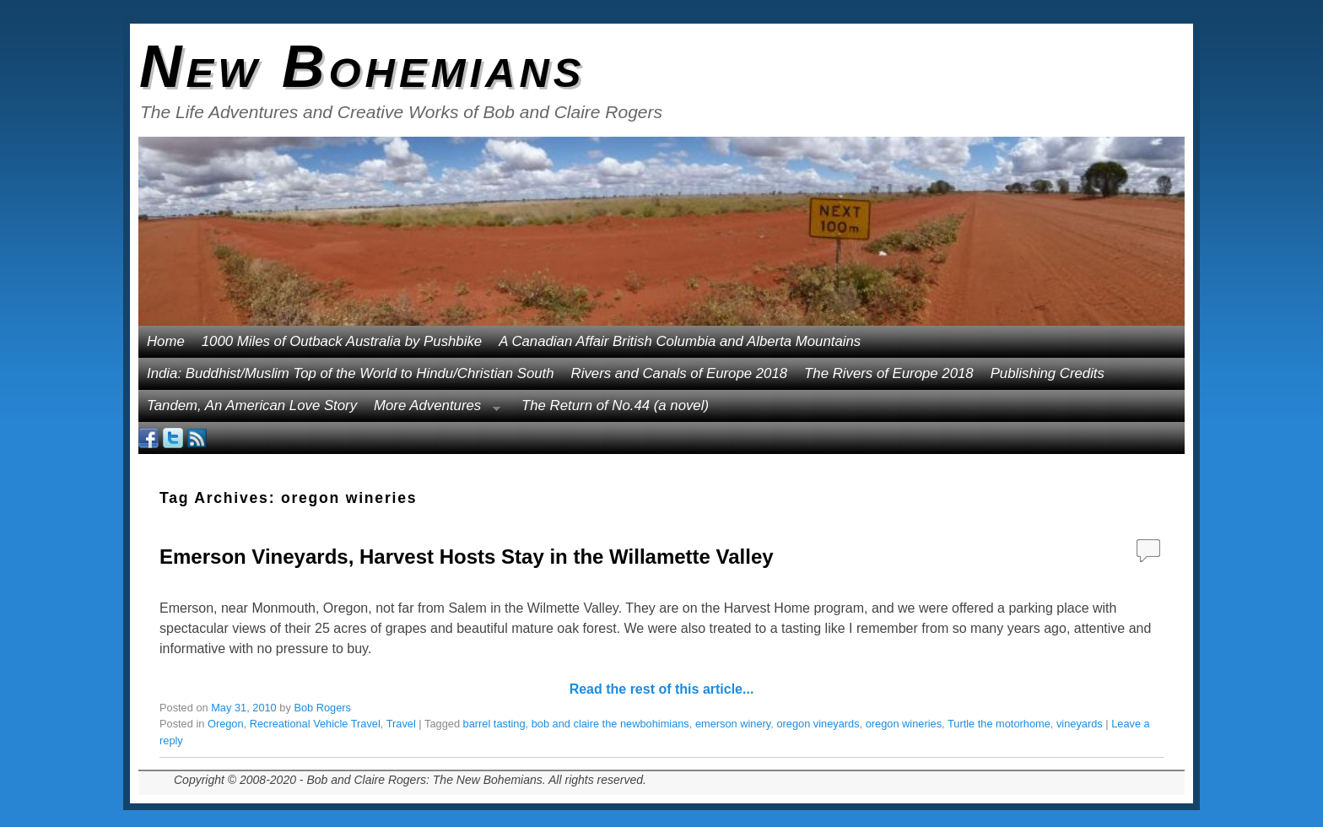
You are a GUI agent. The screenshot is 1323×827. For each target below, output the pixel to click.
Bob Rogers (322, 707)
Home (166, 341)
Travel (401, 723)
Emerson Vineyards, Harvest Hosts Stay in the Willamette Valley (466, 556)
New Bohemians (362, 67)
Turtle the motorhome (999, 723)
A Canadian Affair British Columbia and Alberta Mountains (680, 341)
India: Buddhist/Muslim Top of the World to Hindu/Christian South (350, 373)
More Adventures (432, 409)
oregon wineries (904, 723)
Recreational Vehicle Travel (315, 723)
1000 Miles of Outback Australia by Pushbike (342, 341)
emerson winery (732, 723)
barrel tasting (494, 723)
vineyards (1079, 723)
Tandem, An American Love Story (252, 405)
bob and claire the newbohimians (610, 723)
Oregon (226, 723)
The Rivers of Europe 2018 (889, 373)
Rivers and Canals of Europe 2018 (679, 373)
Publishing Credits (1047, 373)
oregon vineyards (817, 723)
